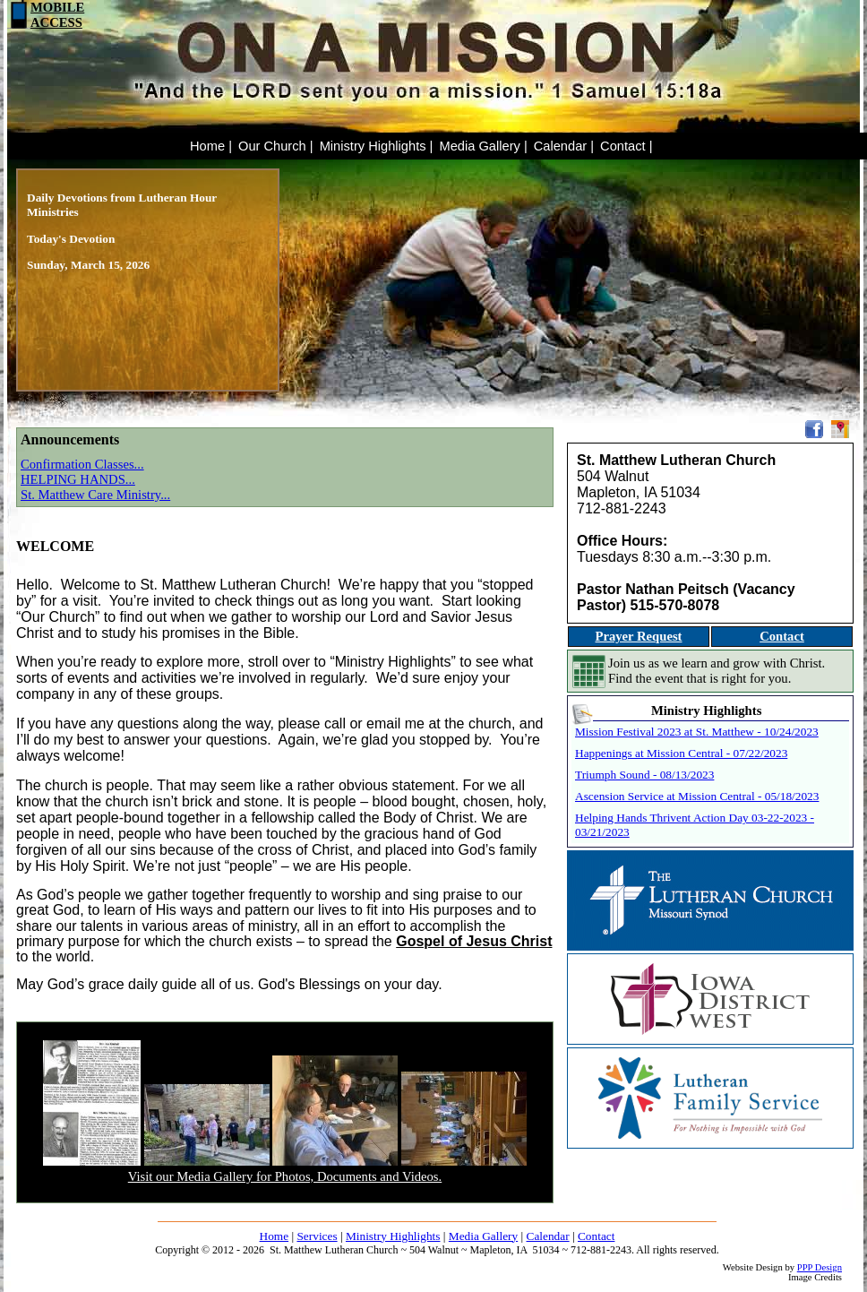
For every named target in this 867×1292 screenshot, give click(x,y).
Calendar (548, 1236)
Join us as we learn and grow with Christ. (716, 663)
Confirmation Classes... (82, 464)
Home (274, 1236)
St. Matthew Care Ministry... (95, 494)
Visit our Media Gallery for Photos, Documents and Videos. (285, 1176)
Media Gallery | (483, 146)
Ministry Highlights (393, 1236)
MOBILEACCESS (45, 15)
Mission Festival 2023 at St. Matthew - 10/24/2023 (697, 731)
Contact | (626, 146)
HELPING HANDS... (78, 479)
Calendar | (564, 146)
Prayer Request (638, 636)
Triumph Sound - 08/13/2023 (644, 774)
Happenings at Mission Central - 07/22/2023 (681, 753)
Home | (211, 146)
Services (316, 1236)
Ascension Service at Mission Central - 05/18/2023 (697, 796)
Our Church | (275, 146)
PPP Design (819, 1267)
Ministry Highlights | (377, 146)
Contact (782, 636)
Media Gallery (483, 1236)
